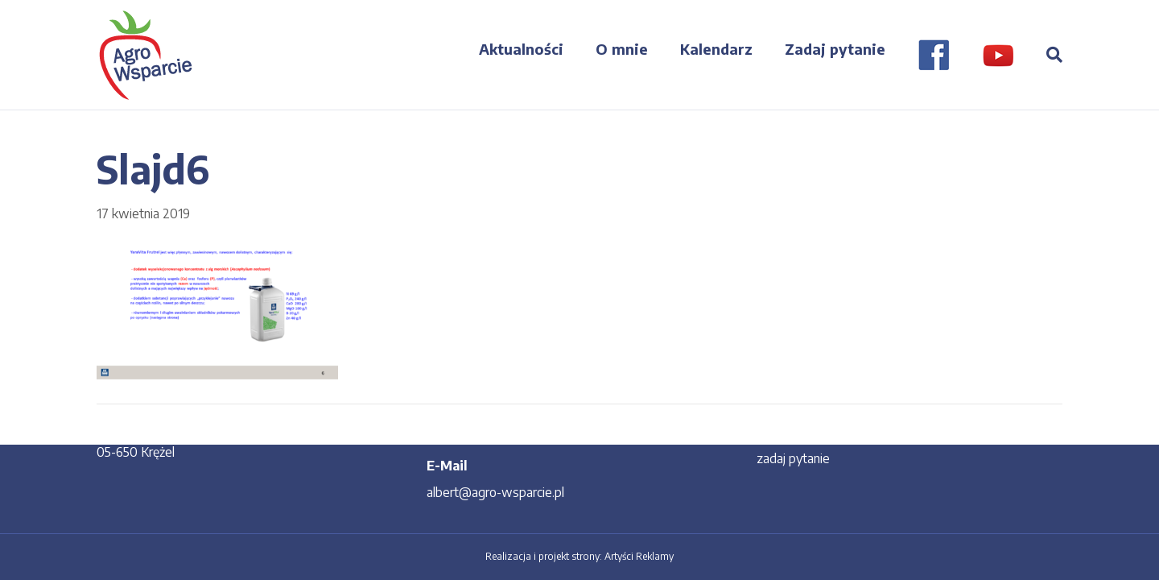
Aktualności (521, 48)
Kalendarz (716, 48)
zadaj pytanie (793, 458)
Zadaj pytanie (835, 48)
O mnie (622, 48)
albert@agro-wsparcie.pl (495, 492)
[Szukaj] (1046, 54)
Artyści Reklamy (639, 556)
